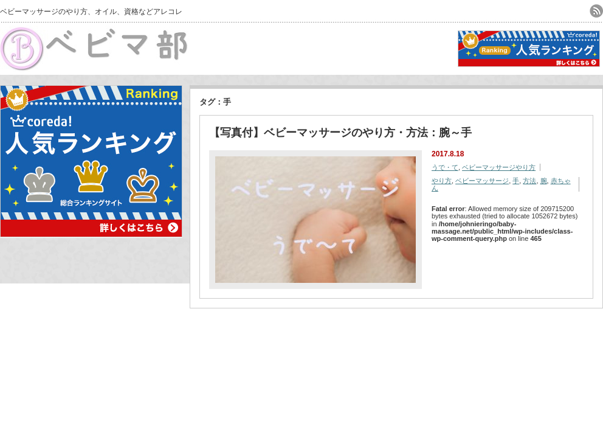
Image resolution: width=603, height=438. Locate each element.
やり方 (442, 180)
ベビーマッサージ (482, 180)
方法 (529, 180)
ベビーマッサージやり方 (499, 167)
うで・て (445, 167)
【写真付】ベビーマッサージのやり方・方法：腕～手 (340, 133)
